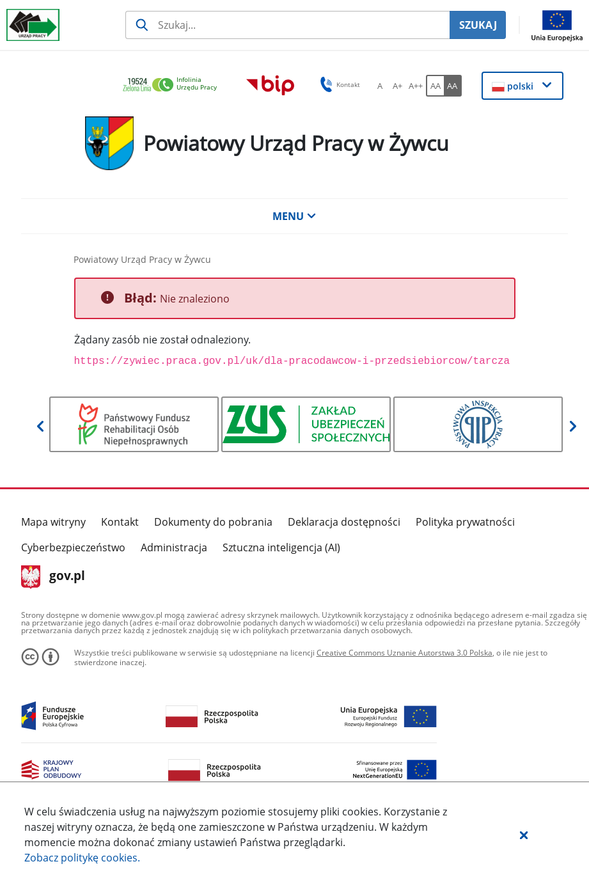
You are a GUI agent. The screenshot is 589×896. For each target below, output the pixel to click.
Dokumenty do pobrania (213, 522)
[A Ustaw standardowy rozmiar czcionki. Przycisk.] (380, 85)
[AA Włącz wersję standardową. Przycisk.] (435, 86)
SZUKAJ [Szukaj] (478, 25)
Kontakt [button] (338, 84)
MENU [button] (294, 216)
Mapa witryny (53, 522)
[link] (173, 85)
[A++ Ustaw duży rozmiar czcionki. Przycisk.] (415, 85)
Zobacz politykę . (82, 858)
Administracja (174, 547)
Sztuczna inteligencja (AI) (281, 547)
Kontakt (120, 522)
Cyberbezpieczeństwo (73, 547)
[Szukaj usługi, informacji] (287, 25)
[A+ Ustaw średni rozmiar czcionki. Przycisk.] (397, 85)
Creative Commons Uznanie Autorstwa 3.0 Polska (404, 652)
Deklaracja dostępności (344, 522)
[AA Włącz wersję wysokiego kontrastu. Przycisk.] (453, 86)
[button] (524, 835)
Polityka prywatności (465, 522)
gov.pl (53, 576)
